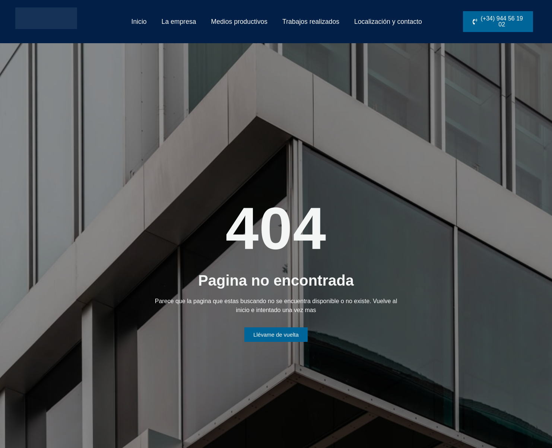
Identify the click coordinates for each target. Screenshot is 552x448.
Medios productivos (239, 21)
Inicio (139, 21)
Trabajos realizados (310, 21)
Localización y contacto (388, 21)
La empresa (179, 21)
